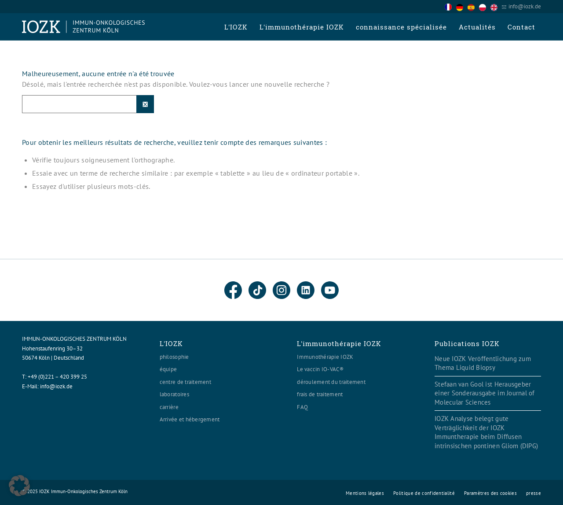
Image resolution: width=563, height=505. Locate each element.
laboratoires (174, 394)
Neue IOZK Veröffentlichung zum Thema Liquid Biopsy (483, 363)
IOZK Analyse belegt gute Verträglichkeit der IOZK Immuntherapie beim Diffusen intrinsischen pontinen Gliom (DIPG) (486, 432)
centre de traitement (185, 382)
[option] (462, 7)
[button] (19, 485)
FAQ (302, 407)
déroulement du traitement (331, 382)
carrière (169, 407)
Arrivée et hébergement (190, 419)
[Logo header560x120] (83, 27)
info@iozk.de (524, 6)
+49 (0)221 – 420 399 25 (57, 376)
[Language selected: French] (473, 6)
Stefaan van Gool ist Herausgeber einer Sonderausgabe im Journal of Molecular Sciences (485, 393)
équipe (168, 369)
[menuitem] (235, 27)
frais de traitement (320, 394)
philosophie (174, 357)
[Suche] (88, 104)
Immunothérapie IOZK (325, 357)
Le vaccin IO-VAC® (320, 369)
